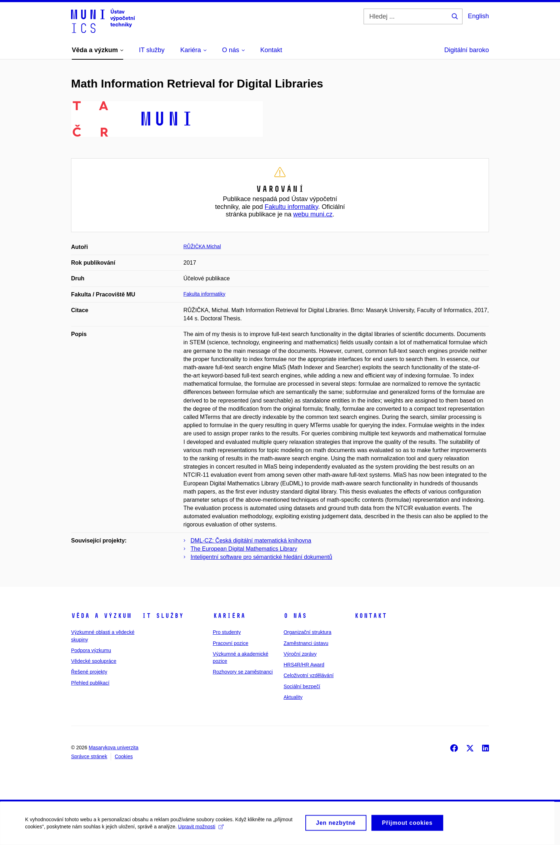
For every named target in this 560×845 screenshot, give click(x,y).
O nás (295, 616)
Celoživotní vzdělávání (309, 675)
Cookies (124, 756)
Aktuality (293, 697)
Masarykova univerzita (113, 747)
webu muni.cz (312, 214)
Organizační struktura (307, 632)
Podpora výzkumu (91, 650)
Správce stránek (89, 756)
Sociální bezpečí (302, 686)
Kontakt (370, 616)
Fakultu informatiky (291, 206)
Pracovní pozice (231, 643)
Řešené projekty (89, 672)
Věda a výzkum (101, 616)
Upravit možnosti (200, 830)
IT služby (163, 616)
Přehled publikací (90, 683)
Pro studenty (227, 632)
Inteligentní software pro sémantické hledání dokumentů (261, 557)
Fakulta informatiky (204, 294)
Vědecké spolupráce (93, 661)
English (478, 16)
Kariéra (229, 616)
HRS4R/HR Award (304, 665)
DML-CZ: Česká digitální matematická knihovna (251, 541)
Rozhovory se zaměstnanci (243, 672)
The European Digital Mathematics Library (244, 549)
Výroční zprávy (300, 654)
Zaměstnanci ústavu (306, 643)
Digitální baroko (466, 50)
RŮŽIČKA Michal (202, 246)
